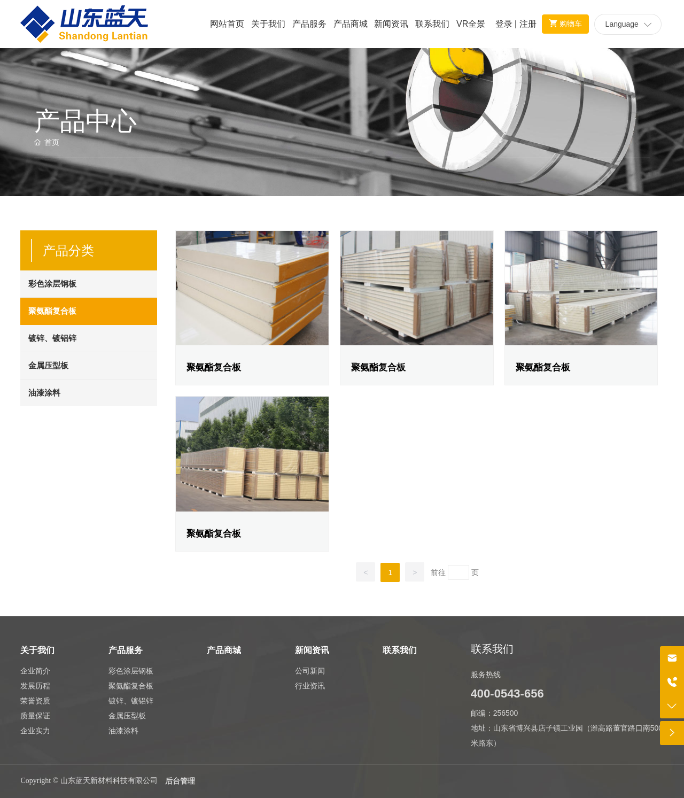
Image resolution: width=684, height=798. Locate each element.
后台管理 (180, 781)
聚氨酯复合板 (213, 367)
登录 (505, 23)
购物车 (563, 23)
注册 (528, 23)
